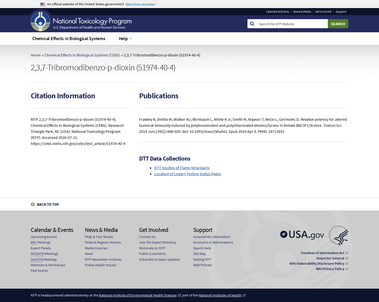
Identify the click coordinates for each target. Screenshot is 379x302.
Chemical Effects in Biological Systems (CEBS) (82, 54)
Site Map (199, 253)
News (89, 253)
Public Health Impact (100, 265)
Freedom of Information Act (322, 253)
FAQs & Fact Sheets (99, 236)
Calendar (277, 11)
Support (341, 11)
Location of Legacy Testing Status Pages (187, 173)
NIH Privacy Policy (330, 268)
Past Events (39, 270)
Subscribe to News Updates (159, 259)
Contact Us (147, 236)
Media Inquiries (96, 248)
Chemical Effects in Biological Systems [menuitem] (68, 38)
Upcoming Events (44, 236)
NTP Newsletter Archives (103, 259)
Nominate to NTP (152, 248)
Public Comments (152, 253)
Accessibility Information (211, 236)
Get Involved (323, 11)
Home (36, 54)
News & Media (302, 11)
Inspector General (330, 258)
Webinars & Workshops (48, 265)
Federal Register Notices (103, 242)
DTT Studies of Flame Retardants (182, 167)
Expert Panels (41, 248)
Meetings (41, 242)
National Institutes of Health (220, 295)
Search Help (202, 248)
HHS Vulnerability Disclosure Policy (316, 263)
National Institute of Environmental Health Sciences (138, 295)
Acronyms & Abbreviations (213, 242)
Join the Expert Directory (157, 242)
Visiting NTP (202, 259)
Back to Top (48, 204)
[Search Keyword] (292, 23)
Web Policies (202, 265)
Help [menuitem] (123, 38)
